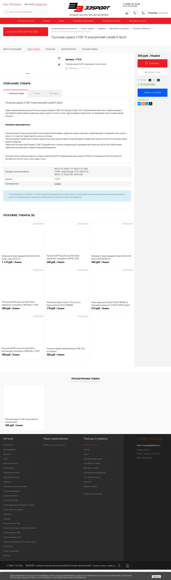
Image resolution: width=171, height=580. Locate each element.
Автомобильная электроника (15, 486)
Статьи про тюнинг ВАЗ (93, 494)
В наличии (146, 84)
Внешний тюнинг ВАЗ (11, 523)
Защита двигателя (10, 496)
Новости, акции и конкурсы (54, 445)
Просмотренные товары (85, 378)
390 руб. (22, 309)
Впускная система (10, 463)
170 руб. (67, 309)
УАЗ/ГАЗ (6, 556)
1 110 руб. (22, 263)
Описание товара (16, 93)
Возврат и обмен (90, 486)
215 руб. (112, 309)
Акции (61, 21)
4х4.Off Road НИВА (10, 500)
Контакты (87, 482)
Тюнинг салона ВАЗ (11, 551)
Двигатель (7, 454)
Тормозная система (11, 473)
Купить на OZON (152, 92)
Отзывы (46, 21)
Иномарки (7, 514)
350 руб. (14, 425)
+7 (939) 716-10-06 (131, 4)
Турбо (5, 459)
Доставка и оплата (137, 21)
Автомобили (8, 445)
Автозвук (7, 519)
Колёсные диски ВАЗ (11, 533)
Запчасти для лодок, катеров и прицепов (19, 528)
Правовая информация (83, 21)
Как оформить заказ (111, 21)
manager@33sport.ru (151, 445)
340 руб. (112, 263)
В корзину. (152, 63)
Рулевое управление (11, 491)
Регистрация (15, 4)
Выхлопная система (11, 477)
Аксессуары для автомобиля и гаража (18, 505)
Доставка (54, 93)
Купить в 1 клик (152, 72)
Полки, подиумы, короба (13, 510)
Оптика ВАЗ (8, 546)
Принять (156, 577)
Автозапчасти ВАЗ (26, 21)
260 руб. (67, 355)
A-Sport (57, 184)
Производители (9, 450)
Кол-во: (144, 79)
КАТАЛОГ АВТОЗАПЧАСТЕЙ (22, 31)
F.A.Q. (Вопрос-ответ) (92, 477)
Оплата (37, 93)
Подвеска (7, 482)
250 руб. (67, 263)
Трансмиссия (8, 468)
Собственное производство (95, 473)
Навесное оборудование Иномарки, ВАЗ (19, 542)
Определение (41, 4)
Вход (5, 4)
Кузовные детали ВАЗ (12, 537)
